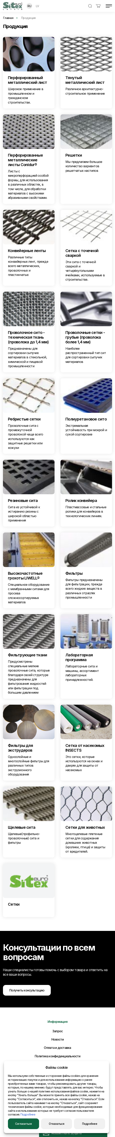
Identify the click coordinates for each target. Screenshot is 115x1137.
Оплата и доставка (57, 1048)
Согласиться (23, 1123)
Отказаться (56, 1123)
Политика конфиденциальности (57, 1056)
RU (29, 6)
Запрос (57, 1031)
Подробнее (27, 1114)
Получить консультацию (26, 990)
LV (37, 6)
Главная (8, 18)
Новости (57, 1039)
